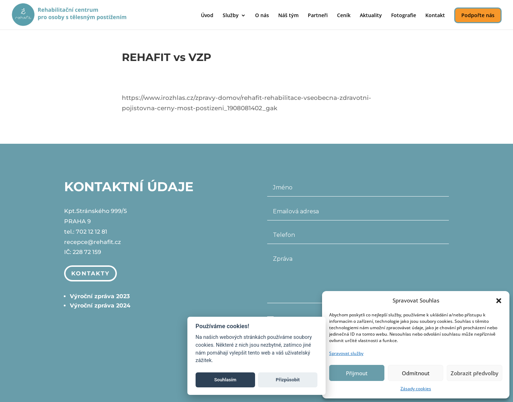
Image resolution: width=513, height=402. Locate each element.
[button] (498, 300)
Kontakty (91, 273)
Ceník (344, 16)
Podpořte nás (477, 15)
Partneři (318, 16)
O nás (262, 16)
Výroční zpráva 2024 (100, 305)
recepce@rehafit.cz (92, 242)
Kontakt (435, 16)
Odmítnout (416, 373)
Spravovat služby (346, 353)
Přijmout (357, 373)
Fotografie (403, 16)
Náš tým (288, 16)
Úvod (207, 16)
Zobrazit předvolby (474, 373)
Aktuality (371, 16)
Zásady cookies (415, 389)
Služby (231, 16)
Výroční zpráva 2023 (100, 296)
